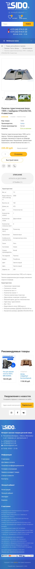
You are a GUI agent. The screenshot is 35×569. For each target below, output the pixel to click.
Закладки (4, 497)
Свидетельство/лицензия (17, 552)
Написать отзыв (21, 116)
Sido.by (16, 562)
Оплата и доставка (17, 178)
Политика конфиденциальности (12, 465)
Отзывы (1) (17, 182)
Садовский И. (20, 566)
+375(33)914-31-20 (9, 443)
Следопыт (23, 371)
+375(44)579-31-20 (9, 441)
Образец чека (5, 552)
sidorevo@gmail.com (10, 445)
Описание (17, 175)
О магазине (5, 459)
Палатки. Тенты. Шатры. (11, 48)
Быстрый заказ (12, 160)
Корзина (4, 500)
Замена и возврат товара (10, 472)
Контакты (4, 479)
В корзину (18, 154)
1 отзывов (12, 116)
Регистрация (5, 490)
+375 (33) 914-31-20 (18, 32)
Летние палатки (27, 48)
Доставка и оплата (8, 462)
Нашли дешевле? (22, 148)
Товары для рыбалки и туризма (15, 46)
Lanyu (22, 123)
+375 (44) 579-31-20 (18, 29)
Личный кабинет (18, 12)
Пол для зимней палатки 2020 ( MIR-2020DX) (8, 374)
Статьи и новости (7, 475)
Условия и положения (9, 469)
